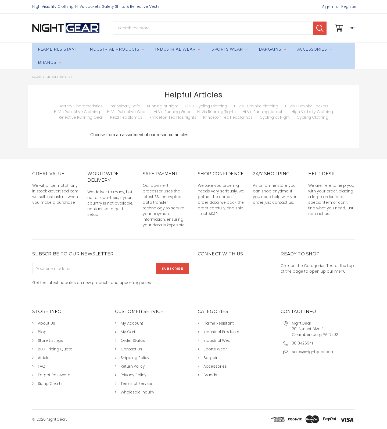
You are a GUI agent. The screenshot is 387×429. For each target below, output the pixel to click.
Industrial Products (116, 49)
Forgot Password (54, 375)
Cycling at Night (275, 117)
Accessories (314, 49)
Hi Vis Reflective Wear (127, 111)
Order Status (133, 340)
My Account (132, 323)
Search (320, 28)
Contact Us (131, 349)
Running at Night (162, 106)
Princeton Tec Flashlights (172, 117)
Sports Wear (230, 49)
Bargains (272, 49)
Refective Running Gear (81, 117)
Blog (42, 332)
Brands (49, 62)
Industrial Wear (177, 49)
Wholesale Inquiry (137, 392)
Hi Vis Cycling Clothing (206, 106)
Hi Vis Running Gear (172, 111)
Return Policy (133, 366)
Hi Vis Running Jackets (264, 111)
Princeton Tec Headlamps (228, 117)
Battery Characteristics (81, 106)
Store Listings (50, 340)
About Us (46, 323)
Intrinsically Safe (125, 106)
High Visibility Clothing (312, 111)
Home (36, 77)
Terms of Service (136, 383)
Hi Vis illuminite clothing (256, 106)
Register (349, 6)
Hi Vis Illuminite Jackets (306, 106)
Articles (45, 357)
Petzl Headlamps (126, 117)
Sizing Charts (50, 383)
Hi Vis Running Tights (216, 111)
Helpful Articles (59, 77)
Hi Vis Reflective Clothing (77, 111)
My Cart (128, 332)
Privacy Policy (133, 375)
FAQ (41, 366)
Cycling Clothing (312, 117)
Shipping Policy (135, 357)
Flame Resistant (57, 49)
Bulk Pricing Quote (55, 349)
